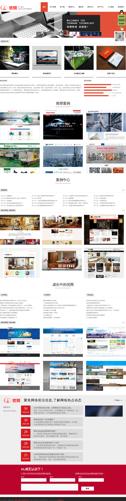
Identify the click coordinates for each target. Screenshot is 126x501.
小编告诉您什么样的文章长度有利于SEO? (98, 305)
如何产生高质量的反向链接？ (8, 315)
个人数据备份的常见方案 (50, 303)
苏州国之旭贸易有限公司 (106, 196)
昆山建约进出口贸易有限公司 (15, 205)
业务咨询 (121, 16)
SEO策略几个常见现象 (49, 310)
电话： (80, 477)
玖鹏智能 (9, 196)
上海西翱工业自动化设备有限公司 (78, 196)
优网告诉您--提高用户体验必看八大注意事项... (99, 308)
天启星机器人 (103, 200)
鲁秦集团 (71, 198)
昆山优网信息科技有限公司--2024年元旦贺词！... (14, 300)
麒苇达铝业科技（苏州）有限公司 (16, 198)
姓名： (23, 477)
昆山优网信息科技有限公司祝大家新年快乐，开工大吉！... (17, 308)
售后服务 (121, 23)
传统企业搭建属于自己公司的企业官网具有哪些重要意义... (60, 305)
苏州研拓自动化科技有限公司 (46, 203)
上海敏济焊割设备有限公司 (76, 205)
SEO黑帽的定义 (47, 315)
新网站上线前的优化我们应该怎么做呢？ (12, 303)
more (123, 190)
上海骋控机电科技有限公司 (107, 203)
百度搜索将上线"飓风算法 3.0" (9, 317)
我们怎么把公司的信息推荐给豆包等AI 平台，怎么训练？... (103, 310)
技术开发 (121, 20)
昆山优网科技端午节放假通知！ (9, 313)
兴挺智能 (9, 200)
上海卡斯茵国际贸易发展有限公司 (47, 200)
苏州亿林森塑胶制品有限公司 (77, 200)
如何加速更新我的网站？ (93, 303)
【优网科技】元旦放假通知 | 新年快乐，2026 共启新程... (16, 305)
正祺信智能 (102, 198)
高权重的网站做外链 (92, 313)
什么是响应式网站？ (92, 317)
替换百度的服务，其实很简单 (51, 317)
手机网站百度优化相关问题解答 (95, 315)
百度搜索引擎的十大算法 (50, 313)
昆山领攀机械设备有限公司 (45, 205)
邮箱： (52, 477)
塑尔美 (39, 198)
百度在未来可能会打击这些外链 (95, 300)
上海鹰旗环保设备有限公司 (107, 205)
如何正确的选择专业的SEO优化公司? (54, 308)
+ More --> (118, 400)
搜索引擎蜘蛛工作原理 (49, 300)
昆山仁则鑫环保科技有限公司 (46, 196)
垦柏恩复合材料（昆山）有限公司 (78, 203)
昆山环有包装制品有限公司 (14, 203)
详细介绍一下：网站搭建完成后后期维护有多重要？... (16, 310)
